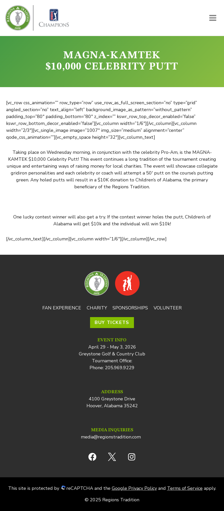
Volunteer (168, 308)
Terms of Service (185, 488)
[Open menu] (212, 17)
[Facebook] (92, 457)
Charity (97, 308)
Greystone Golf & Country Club (112, 354)
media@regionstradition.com (111, 437)
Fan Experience (61, 308)
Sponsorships (130, 308)
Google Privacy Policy (134, 488)
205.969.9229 (119, 368)
